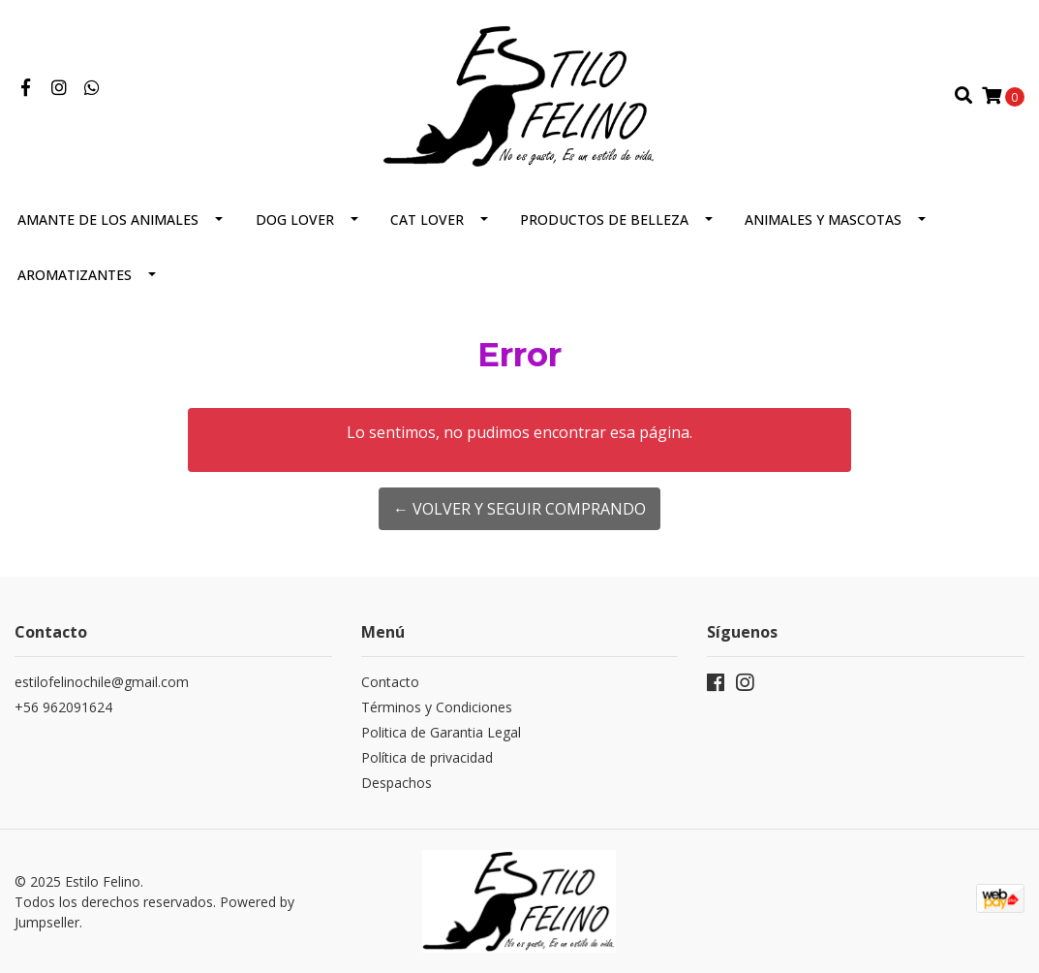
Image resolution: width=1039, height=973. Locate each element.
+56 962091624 (63, 707)
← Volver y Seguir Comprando (519, 508)
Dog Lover (295, 219)
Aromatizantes (74, 275)
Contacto (390, 682)
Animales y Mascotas (823, 219)
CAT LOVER (427, 219)
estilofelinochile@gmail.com (102, 682)
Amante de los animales (108, 219)
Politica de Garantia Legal (441, 732)
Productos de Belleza (604, 219)
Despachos (396, 782)
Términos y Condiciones (436, 707)
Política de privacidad (427, 757)
